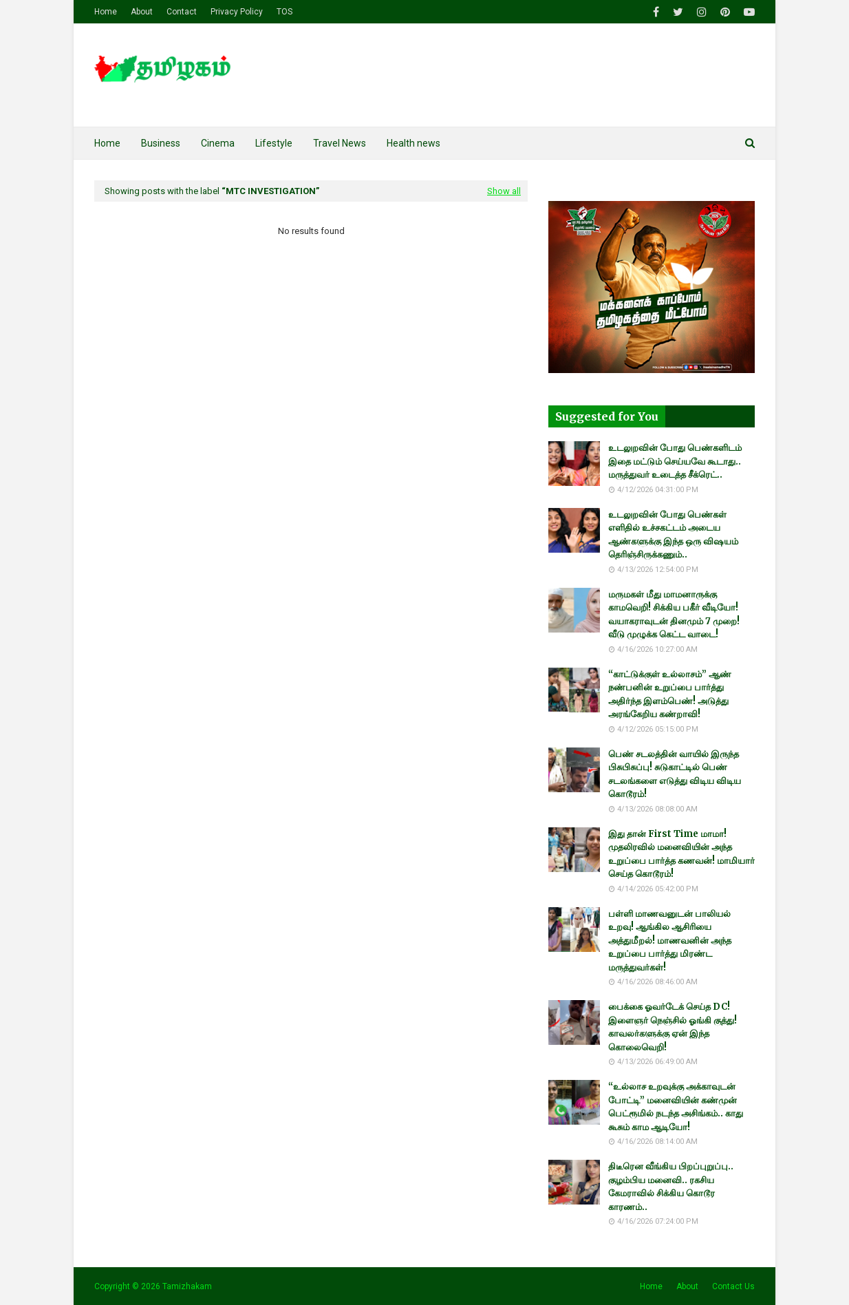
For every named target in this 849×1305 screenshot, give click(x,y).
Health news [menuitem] (413, 143)
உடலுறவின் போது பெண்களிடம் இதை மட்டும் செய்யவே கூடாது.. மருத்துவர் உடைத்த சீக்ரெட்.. (675, 461)
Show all (504, 191)
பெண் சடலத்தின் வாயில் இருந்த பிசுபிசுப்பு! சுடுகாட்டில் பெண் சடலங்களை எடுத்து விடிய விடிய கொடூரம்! (674, 774)
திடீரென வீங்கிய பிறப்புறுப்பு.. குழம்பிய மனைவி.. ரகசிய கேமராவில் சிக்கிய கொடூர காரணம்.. (670, 1186)
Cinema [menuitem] (218, 143)
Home (105, 12)
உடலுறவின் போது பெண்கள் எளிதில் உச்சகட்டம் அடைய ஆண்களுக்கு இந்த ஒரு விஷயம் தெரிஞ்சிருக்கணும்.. (673, 535)
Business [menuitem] (160, 143)
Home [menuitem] (107, 143)
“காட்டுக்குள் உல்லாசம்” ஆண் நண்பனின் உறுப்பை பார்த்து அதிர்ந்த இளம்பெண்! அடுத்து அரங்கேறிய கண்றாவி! (669, 694)
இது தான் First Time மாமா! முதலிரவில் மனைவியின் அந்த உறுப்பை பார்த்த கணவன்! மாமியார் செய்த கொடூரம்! (681, 854)
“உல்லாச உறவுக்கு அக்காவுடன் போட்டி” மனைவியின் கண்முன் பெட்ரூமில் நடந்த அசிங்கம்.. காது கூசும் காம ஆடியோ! (675, 1107)
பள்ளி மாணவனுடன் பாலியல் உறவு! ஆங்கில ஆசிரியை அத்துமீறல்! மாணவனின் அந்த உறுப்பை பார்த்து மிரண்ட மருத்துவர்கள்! (669, 940)
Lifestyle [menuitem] (273, 143)
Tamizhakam (187, 1286)
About (142, 12)
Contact (181, 12)
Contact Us (733, 1286)
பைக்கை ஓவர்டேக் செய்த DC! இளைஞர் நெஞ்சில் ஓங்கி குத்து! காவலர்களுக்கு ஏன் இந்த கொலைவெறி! (672, 1027)
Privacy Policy (237, 12)
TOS (284, 12)
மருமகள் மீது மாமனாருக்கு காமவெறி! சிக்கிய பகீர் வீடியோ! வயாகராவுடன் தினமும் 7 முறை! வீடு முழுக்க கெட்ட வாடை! (674, 614)
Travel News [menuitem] (339, 143)
